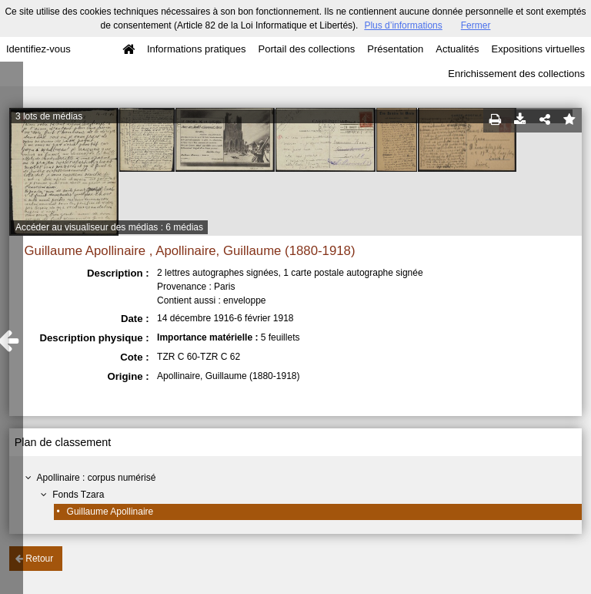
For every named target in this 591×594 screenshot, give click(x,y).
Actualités (457, 49)
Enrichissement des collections (516, 73)
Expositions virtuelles (538, 49)
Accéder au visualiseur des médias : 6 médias (109, 227)
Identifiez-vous (38, 49)
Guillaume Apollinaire (110, 511)
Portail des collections (307, 49)
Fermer (476, 25)
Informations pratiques (196, 49)
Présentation (395, 49)
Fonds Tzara (78, 494)
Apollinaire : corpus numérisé (96, 477)
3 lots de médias (48, 116)
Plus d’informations (403, 25)
